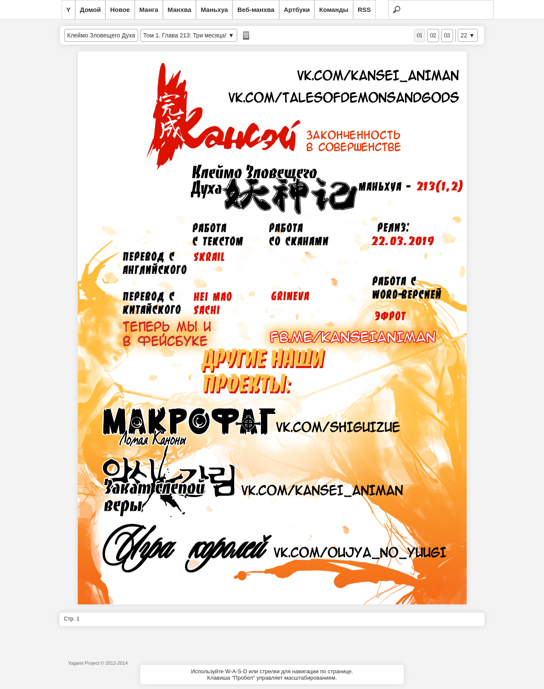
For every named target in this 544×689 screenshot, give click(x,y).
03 (447, 35)
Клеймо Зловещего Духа (101, 35)
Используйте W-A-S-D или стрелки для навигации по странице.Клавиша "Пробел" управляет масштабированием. (272, 674)
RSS (364, 9)
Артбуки (297, 9)
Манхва (179, 9)
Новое (120, 9)
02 (433, 35)
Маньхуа (214, 9)
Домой (90, 9)
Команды (333, 9)
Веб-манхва (255, 9)
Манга (149, 9)
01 (419, 35)
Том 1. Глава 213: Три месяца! (185, 35)
